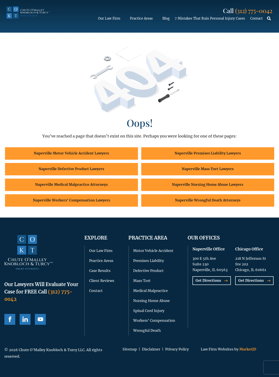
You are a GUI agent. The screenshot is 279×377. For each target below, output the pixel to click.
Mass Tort (142, 280)
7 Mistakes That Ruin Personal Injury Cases (210, 18)
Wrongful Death (147, 330)
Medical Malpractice (150, 290)
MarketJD (247, 349)
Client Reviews (101, 280)
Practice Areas (143, 18)
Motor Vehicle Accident (153, 250)
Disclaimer (151, 349)
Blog (166, 18)
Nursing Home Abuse (151, 300)
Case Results (100, 270)
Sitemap (129, 349)
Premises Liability (148, 260)
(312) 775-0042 (253, 11)
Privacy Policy (177, 349)
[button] (268, 18)
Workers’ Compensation (154, 320)
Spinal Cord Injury (148, 310)
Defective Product (148, 270)
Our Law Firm (111, 18)
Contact (256, 18)
